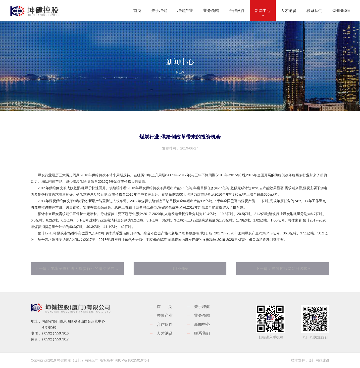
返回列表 (180, 268)
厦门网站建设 (319, 360)
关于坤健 (202, 306)
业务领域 (202, 315)
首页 (168, 306)
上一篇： (79, 268)
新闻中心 (202, 324)
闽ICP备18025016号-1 (132, 360)
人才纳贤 (165, 333)
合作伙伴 (165, 324)
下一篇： (283, 268)
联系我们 (202, 333)
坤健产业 (165, 315)
